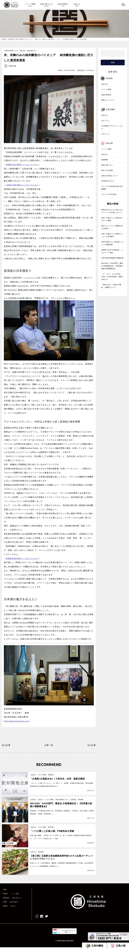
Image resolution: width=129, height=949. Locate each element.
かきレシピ (105, 134)
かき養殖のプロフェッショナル (112, 127)
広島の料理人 (63, 5)
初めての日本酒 (107, 170)
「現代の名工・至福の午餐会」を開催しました (111, 286)
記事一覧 (49, 745)
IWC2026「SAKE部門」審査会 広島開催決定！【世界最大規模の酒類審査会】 (112, 266)
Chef (10, 904)
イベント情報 (30, 5)
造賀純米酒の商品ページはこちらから (23, 558)
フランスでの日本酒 (108, 194)
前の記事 (6, 745)
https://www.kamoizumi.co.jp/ (17, 721)
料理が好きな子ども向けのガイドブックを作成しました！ (112, 211)
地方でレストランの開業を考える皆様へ (112, 227)
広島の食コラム (46, 5)
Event (11, 895)
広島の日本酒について (11, 50)
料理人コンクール (107, 100)
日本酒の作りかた (107, 181)
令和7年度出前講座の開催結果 (112, 258)
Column (12, 899)
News (9, 908)
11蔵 (49, 614)
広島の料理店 (106, 95)
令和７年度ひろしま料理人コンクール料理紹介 (112, 235)
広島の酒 (22, 50)
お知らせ (76, 5)
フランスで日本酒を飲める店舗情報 (112, 188)
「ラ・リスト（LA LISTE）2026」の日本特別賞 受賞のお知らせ (112, 276)
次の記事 (91, 745)
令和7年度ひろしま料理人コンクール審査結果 (112, 243)
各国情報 (104, 160)
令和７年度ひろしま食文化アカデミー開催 (112, 219)
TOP (5, 891)
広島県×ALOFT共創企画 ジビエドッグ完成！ (112, 251)
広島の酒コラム (31, 50)
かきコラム (105, 121)
